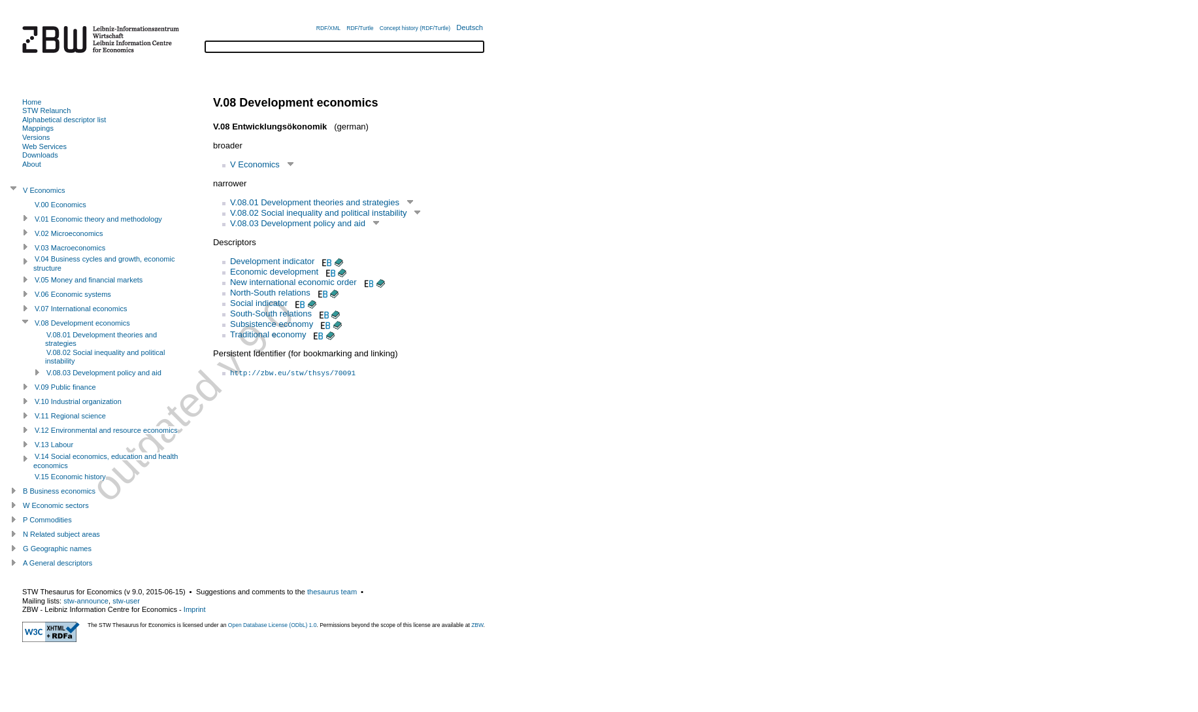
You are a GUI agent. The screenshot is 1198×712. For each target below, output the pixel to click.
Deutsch (469, 27)
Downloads (40, 155)
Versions (36, 137)
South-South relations (271, 313)
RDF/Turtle (359, 28)
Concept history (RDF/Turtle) (415, 28)
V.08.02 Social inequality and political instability (318, 213)
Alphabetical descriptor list (64, 120)
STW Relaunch (46, 110)
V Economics (255, 164)
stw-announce (85, 601)
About (31, 164)
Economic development (274, 272)
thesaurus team (332, 592)
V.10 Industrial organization (78, 401)
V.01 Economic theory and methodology (98, 219)
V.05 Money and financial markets (88, 280)
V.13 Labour (54, 445)
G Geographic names (57, 548)
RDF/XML (328, 28)
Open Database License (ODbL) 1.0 (272, 625)
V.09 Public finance (65, 387)
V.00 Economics (60, 205)
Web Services (44, 146)
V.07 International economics (81, 309)
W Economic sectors (56, 505)
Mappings (38, 128)
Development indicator (272, 261)
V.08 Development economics (82, 323)
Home (31, 102)
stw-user (126, 601)
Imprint (195, 609)
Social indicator (259, 303)
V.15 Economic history (70, 477)
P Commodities (47, 520)
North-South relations (270, 292)
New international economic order (293, 282)
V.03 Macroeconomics (70, 248)
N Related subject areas (61, 534)
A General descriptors (57, 563)
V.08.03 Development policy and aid (297, 223)
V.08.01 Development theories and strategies (314, 202)
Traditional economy (268, 334)
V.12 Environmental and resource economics (106, 430)
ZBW (477, 625)
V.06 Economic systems (73, 294)
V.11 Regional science (70, 416)
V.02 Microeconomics (69, 233)
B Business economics (59, 491)
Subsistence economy (271, 324)
